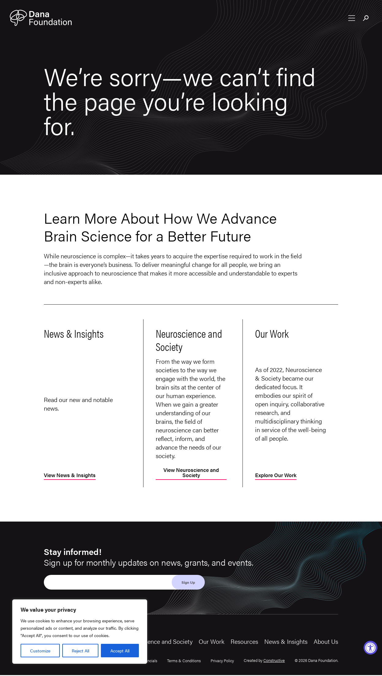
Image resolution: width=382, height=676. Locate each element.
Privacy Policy (222, 661)
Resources (244, 642)
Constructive (274, 661)
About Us (326, 642)
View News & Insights (71, 476)
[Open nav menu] (351, 18)
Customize (40, 651)
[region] (79, 631)
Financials (148, 661)
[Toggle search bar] (366, 19)
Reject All (80, 651)
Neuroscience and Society (158, 642)
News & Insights (286, 642)
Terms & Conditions (184, 661)
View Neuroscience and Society (191, 473)
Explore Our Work (277, 476)
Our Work (211, 642)
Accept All (119, 651)
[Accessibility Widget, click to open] (370, 648)
